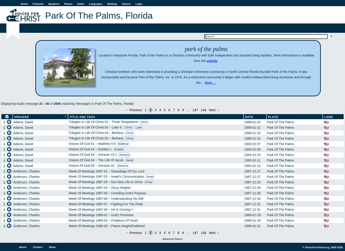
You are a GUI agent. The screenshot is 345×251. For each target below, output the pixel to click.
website (212, 61)
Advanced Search (172, 239)
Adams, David (23, 122)
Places (68, 4)
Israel (149, 176)
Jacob (129, 160)
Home (24, 4)
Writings (112, 4)
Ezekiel (119, 149)
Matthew (123, 144)
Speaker (21, 117)
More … (210, 83)
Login (138, 4)
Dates (80, 4)
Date (249, 117)
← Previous (133, 110)
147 (195, 110)
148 (203, 110)
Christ (144, 122)
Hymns (126, 4)
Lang (328, 117)
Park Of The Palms (280, 122)
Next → (214, 110)
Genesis (124, 154)
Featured (38, 4)
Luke (139, 127)
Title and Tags (82, 117)
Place (273, 117)
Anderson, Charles (26, 171)
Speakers (54, 4)
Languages (95, 4)
